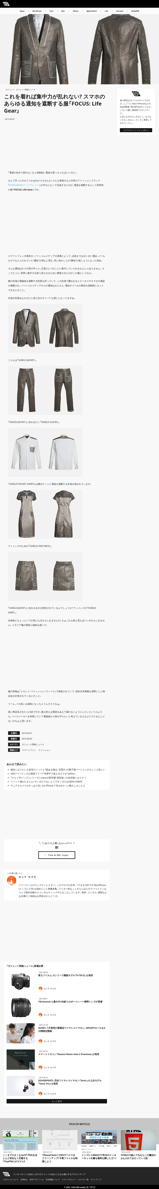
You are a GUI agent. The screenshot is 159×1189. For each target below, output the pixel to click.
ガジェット (10, 89)
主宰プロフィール (37, 1179)
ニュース (127, 103)
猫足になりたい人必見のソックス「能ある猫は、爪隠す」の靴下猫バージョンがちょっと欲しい (58, 769)
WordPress (36, 11)
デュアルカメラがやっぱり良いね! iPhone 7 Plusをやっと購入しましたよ (48, 785)
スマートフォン (29, 750)
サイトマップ (96, 1179)
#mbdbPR (135, 11)
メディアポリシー (69, 1179)
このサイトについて (10, 1179)
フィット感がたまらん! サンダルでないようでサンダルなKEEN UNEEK (46, 781)
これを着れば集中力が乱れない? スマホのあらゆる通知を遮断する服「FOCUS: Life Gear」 (54, 103)
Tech (51, 11)
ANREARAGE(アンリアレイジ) (24, 185)
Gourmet (119, 11)
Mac (63, 11)
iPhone (75, 11)
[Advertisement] (57, 145)
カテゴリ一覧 (83, 1179)
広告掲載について (53, 1179)
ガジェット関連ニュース (26, 89)
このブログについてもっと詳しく (136, 130)
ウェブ (143, 100)
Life (106, 11)
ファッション (44, 750)
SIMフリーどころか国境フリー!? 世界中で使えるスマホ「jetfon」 (43, 773)
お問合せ (24, 1179)
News (22, 11)
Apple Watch (92, 11)
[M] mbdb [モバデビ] (85, 1187)
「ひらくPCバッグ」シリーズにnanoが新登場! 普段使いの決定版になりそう (48, 777)
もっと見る (57, 1101)
